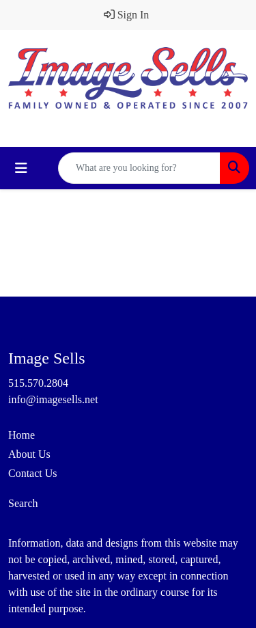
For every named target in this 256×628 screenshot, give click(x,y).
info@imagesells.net (53, 399)
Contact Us (32, 473)
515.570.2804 (38, 383)
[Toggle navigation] (21, 168)
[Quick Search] (139, 168)
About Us (29, 454)
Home (21, 435)
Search (23, 503)
